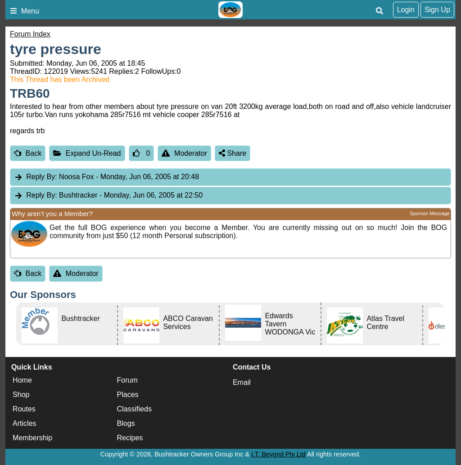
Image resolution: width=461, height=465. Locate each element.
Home (22, 380)
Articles (24, 423)
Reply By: (41, 177)
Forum (127, 380)
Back (27, 153)
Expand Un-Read (87, 153)
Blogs (126, 423)
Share (232, 153)
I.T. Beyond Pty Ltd (278, 454)
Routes (24, 409)
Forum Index (30, 34)
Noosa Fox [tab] (106, 177)
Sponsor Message (430, 213)
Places (128, 394)
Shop (21, 394)
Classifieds (134, 409)
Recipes (130, 438)
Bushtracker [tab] (108, 195)
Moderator (184, 153)
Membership (32, 438)
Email (242, 382)
